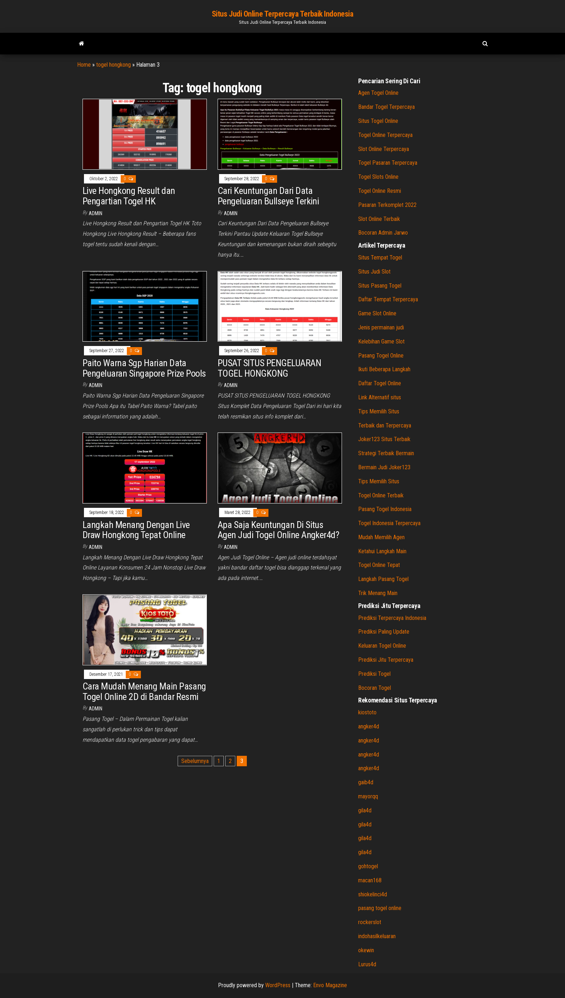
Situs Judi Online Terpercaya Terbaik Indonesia (282, 13)
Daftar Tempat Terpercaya (388, 299)
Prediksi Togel (374, 673)
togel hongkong (113, 64)
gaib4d (365, 782)
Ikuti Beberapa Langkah (384, 369)
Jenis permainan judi (381, 327)
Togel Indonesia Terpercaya (389, 523)
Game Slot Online (377, 313)
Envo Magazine (330, 985)
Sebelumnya (195, 761)
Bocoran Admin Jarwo (383, 232)
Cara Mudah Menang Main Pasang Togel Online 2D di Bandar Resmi (144, 691)
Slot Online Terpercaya (383, 149)
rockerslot (369, 922)
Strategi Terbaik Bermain (386, 453)
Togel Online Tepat (379, 565)
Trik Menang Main (377, 593)
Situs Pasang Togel (379, 285)
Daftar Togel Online (379, 383)
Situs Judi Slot (374, 271)
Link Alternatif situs (379, 397)
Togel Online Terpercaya (385, 135)
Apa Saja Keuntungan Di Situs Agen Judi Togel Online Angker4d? (278, 530)
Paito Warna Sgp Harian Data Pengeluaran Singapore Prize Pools (144, 368)
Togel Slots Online (378, 176)
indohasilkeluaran (377, 936)
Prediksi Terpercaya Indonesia (392, 618)
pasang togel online (379, 908)
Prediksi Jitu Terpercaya (385, 659)
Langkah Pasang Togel (383, 579)
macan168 (370, 880)
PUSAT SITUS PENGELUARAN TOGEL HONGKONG (269, 368)
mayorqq (368, 796)
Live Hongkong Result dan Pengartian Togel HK (129, 196)
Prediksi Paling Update (383, 631)
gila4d (365, 810)
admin (95, 213)
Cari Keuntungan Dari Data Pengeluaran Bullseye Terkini (268, 196)
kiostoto (367, 712)
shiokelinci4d (372, 894)
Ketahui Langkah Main (382, 551)
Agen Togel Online (378, 92)
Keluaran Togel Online (382, 645)
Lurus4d (367, 964)
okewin (366, 950)
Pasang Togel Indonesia (384, 509)
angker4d (368, 726)
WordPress (277, 985)
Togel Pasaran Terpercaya (387, 162)
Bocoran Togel (374, 687)
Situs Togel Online (378, 120)
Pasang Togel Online (381, 355)
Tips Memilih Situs (378, 411)
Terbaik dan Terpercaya (384, 425)
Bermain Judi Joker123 (384, 467)
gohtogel (368, 866)
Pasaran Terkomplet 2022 (387, 204)
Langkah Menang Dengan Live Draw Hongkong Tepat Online (136, 530)
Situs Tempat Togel (380, 257)
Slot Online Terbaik (379, 219)
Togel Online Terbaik (381, 495)
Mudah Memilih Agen (381, 537)
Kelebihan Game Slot (381, 341)
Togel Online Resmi (379, 190)
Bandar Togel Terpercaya (386, 106)
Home (84, 64)
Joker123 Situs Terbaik (384, 439)
